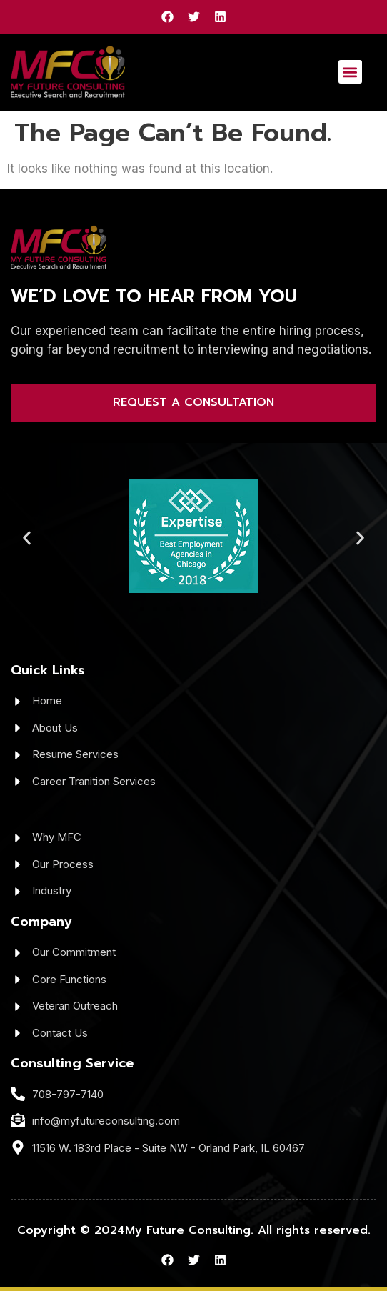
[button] (350, 72)
